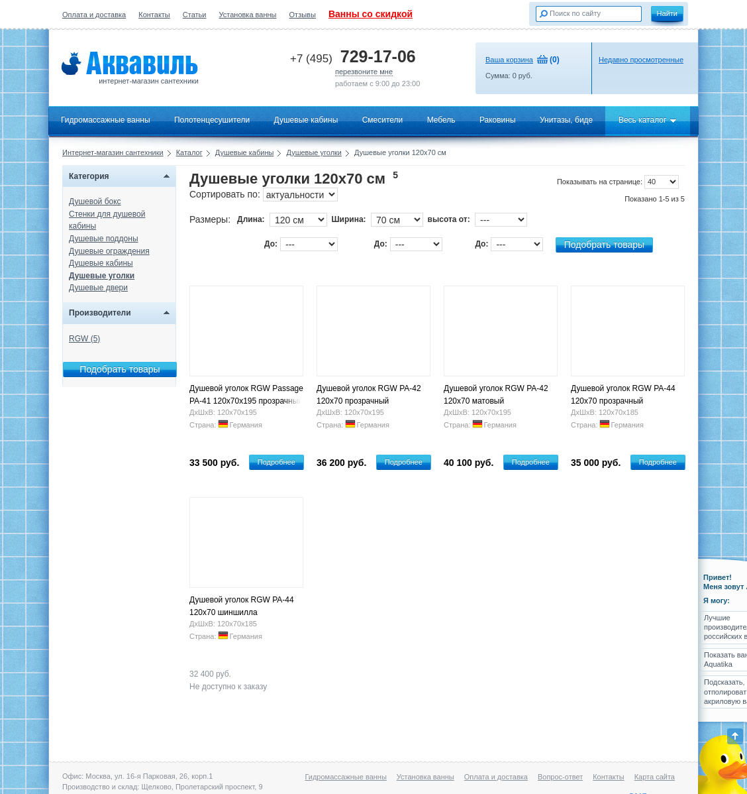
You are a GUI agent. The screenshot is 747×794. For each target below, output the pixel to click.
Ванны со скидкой (370, 14)
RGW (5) (84, 338)
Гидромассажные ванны (105, 120)
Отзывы (302, 15)
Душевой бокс (95, 201)
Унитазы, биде (566, 120)
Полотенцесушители (212, 120)
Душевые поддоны (103, 238)
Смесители (382, 120)
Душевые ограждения (109, 251)
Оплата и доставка (94, 15)
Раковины (497, 120)
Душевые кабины (306, 120)
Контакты (154, 15)
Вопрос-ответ (560, 777)
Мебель (441, 120)
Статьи (195, 15)
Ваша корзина (509, 60)
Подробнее (276, 462)
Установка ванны (248, 15)
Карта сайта (654, 777)
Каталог (189, 152)
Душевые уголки (314, 152)
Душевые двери (98, 287)
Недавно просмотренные (641, 60)
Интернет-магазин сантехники (113, 152)
